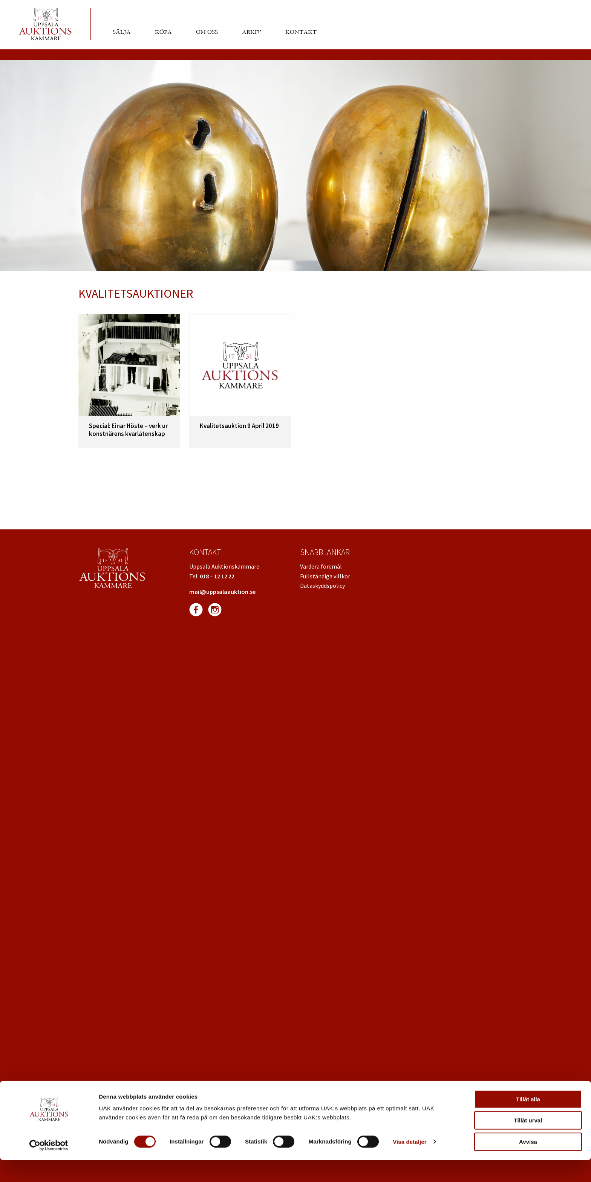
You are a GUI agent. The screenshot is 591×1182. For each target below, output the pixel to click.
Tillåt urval (528, 1142)
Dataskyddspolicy (322, 585)
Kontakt (301, 32)
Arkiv (251, 32)
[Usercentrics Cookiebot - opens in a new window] (49, 1167)
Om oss (207, 32)
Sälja (122, 32)
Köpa (163, 32)
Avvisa (528, 1164)
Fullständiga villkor (325, 576)
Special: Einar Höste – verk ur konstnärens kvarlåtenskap (128, 429)
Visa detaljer (409, 1164)
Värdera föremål (321, 566)
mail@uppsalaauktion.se (222, 591)
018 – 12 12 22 (217, 576)
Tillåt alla (528, 1121)
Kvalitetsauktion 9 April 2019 (239, 426)
